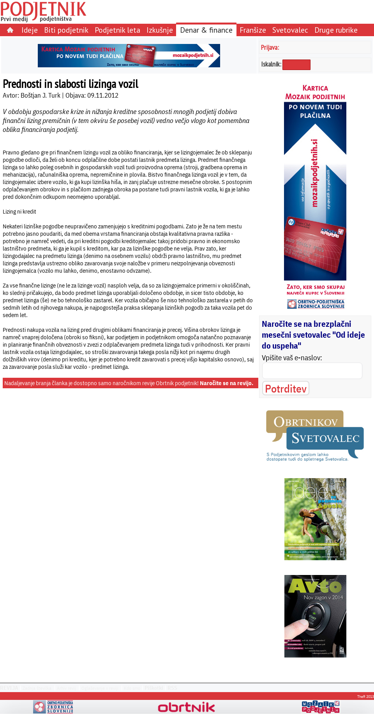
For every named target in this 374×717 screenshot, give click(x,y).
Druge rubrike (336, 30)
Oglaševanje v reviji (99, 688)
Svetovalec (290, 30)
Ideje (29, 30)
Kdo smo (132, 688)
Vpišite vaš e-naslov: (292, 357)
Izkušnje (159, 30)
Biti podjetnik (66, 30)
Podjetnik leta (117, 30)
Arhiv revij (66, 688)
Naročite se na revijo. (226, 383)
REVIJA (9, 687)
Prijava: (270, 47)
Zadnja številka (37, 688)
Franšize (253, 30)
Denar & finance (206, 30)
